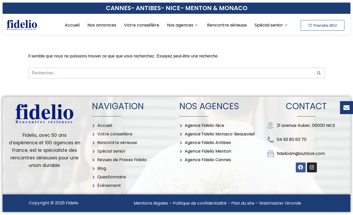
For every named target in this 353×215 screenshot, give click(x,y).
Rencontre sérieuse (227, 25)
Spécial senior (271, 25)
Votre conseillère (141, 25)
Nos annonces (101, 25)
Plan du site (242, 204)
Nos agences (182, 25)
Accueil (72, 25)
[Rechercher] (170, 73)
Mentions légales (151, 204)
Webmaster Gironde (280, 204)
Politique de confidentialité (200, 204)
